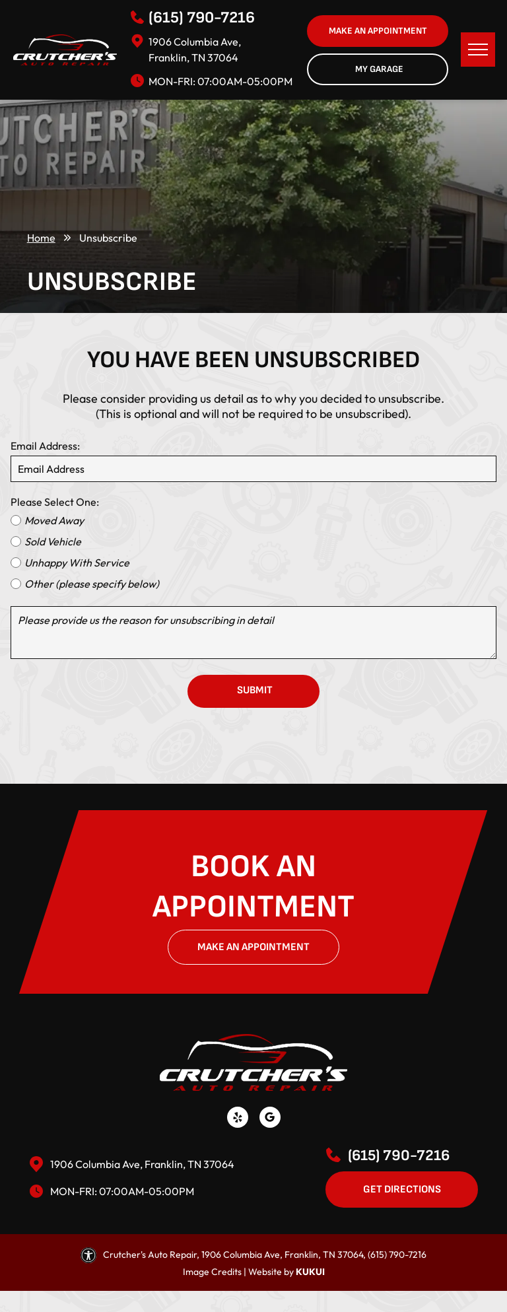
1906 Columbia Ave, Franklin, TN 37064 (142, 1164)
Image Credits (212, 1272)
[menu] (478, 49)
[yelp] (237, 1119)
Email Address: (45, 445)
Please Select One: (55, 501)
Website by (271, 1272)
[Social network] (270, 1119)
